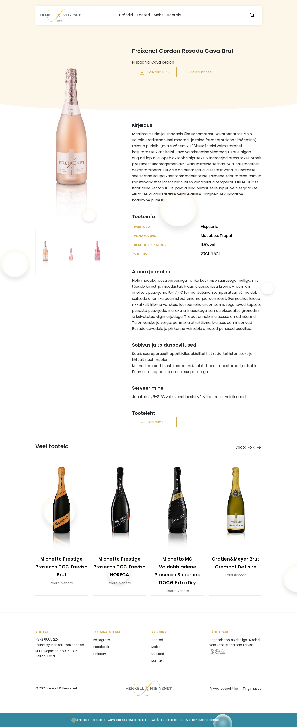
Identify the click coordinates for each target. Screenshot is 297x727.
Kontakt (174, 15)
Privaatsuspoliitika (224, 688)
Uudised (157, 653)
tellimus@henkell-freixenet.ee (59, 645)
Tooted (143, 15)
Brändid (126, 15)
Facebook (101, 646)
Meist (158, 15)
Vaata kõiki (248, 447)
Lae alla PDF (154, 72)
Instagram (101, 640)
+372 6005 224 (47, 639)
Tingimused (252, 688)
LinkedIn (99, 653)
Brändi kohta (200, 72)
